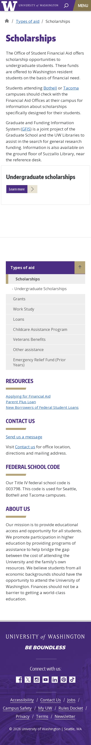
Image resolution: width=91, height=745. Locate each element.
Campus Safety (17, 708)
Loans (18, 319)
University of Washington (10, 5)
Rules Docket (70, 708)
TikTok (72, 679)
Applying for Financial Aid (28, 396)
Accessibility (22, 700)
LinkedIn (54, 679)
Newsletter (65, 716)
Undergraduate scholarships (40, 176)
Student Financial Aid (7, 19)
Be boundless (45, 648)
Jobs (71, 700)
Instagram (36, 679)
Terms (42, 716)
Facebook (18, 679)
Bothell (50, 88)
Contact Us (50, 700)
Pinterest (63, 679)
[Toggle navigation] (83, 5)
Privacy (23, 716)
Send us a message (24, 437)
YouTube (45, 679)
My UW (45, 708)
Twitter (27, 679)
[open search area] (66, 5)
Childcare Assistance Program (40, 329)
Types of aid (28, 21)
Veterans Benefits (29, 339)
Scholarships (28, 279)
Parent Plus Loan (21, 401)
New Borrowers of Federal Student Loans (42, 407)
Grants (19, 299)
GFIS (26, 129)
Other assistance (28, 349)
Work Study (23, 309)
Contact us (25, 447)
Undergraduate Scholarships (40, 288)
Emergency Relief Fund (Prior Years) (39, 362)
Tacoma (71, 88)
